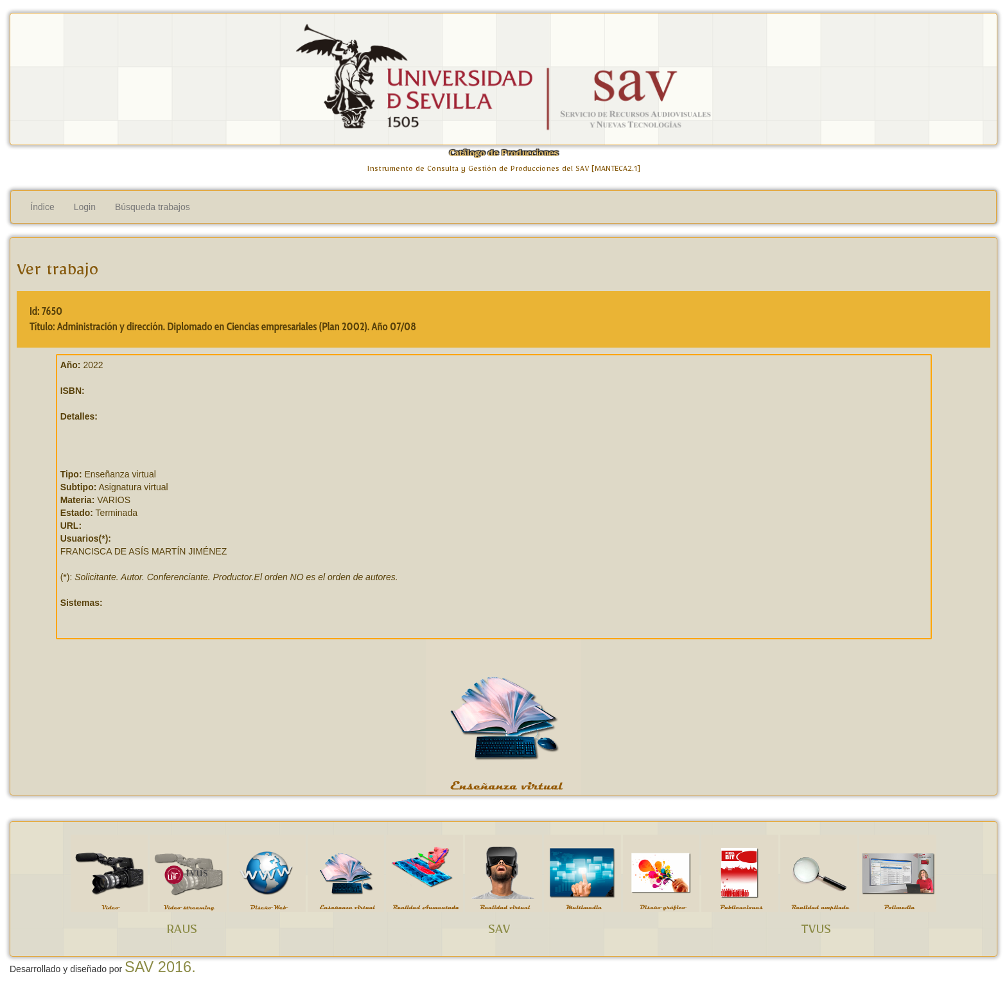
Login (85, 207)
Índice (42, 207)
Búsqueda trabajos (152, 207)
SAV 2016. (160, 967)
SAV (499, 932)
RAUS (181, 932)
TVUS (816, 932)
